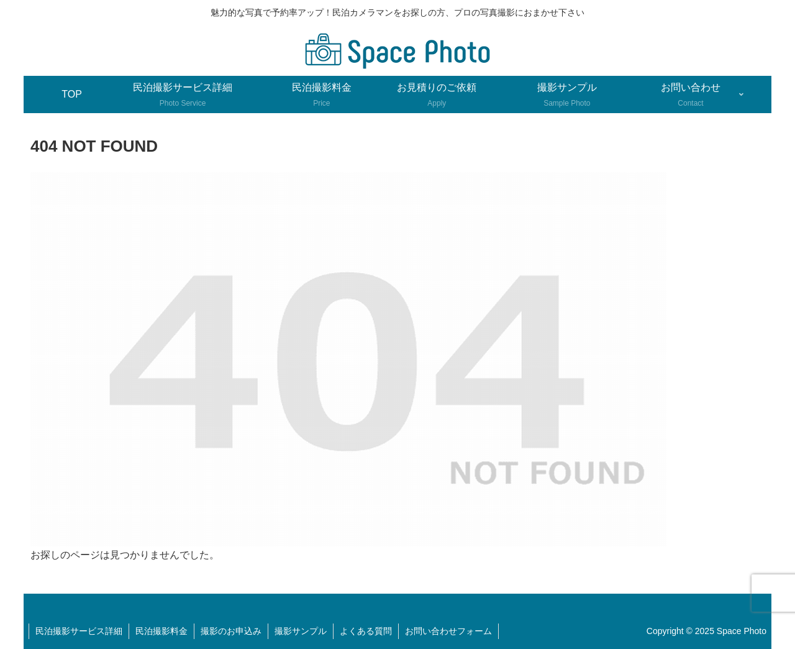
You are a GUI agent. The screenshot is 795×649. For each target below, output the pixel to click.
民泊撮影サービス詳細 (78, 631)
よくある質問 (366, 631)
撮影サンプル (301, 631)
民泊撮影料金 (161, 631)
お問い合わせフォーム (448, 631)
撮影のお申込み (231, 631)
